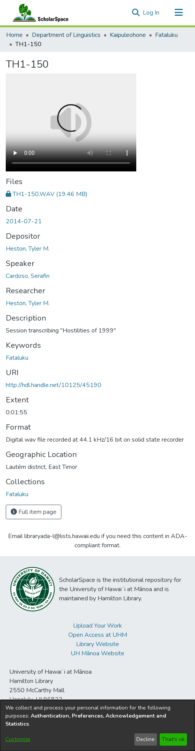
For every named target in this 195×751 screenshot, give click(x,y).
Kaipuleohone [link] (128, 35)
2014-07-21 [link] (24, 221)
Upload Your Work (97, 625)
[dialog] (97, 725)
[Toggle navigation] (178, 12)
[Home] (39, 12)
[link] (47, 194)
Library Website (97, 644)
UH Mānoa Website (97, 653)
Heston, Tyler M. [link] (28, 248)
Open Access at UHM (97, 635)
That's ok (173, 739)
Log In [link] (151, 12)
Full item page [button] (33, 512)
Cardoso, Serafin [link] (28, 276)
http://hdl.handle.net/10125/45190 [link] (53, 385)
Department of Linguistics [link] (66, 35)
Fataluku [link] (166, 35)
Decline (145, 739)
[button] (135, 12)
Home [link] (14, 35)
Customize (17, 739)
